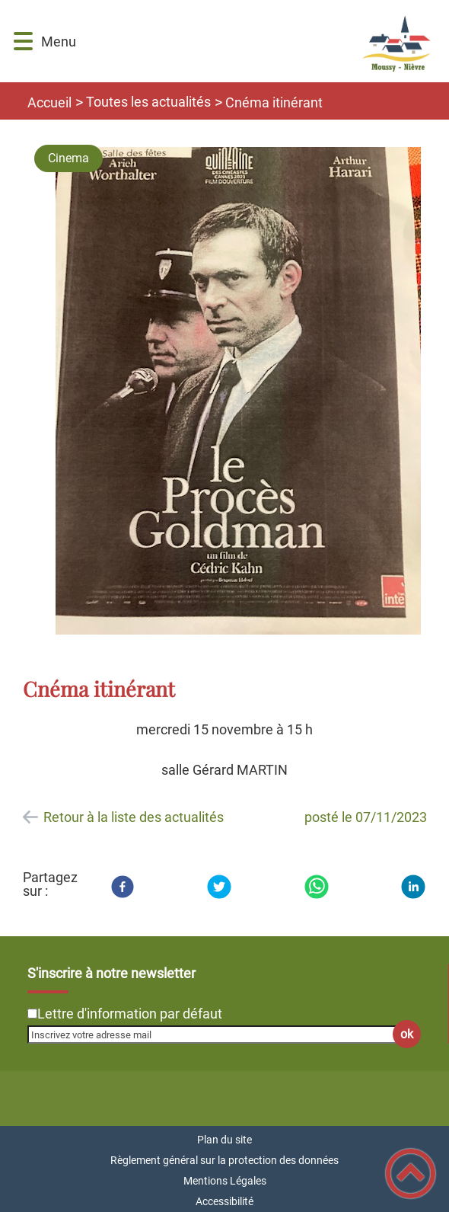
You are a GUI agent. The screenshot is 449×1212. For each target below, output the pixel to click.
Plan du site (224, 1140)
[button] (23, 41)
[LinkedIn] (413, 887)
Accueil (49, 102)
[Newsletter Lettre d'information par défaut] (32, 1014)
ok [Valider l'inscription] (406, 1034)
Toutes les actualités (148, 102)
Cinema (68, 158)
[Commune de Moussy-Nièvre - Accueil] (255, 41)
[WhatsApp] (317, 887)
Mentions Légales (224, 1181)
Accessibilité (224, 1201)
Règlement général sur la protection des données (224, 1160)
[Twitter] (219, 887)
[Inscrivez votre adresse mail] (217, 1034)
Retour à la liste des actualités (133, 817)
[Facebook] (122, 886)
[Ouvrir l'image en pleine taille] (239, 392)
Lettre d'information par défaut (129, 1014)
